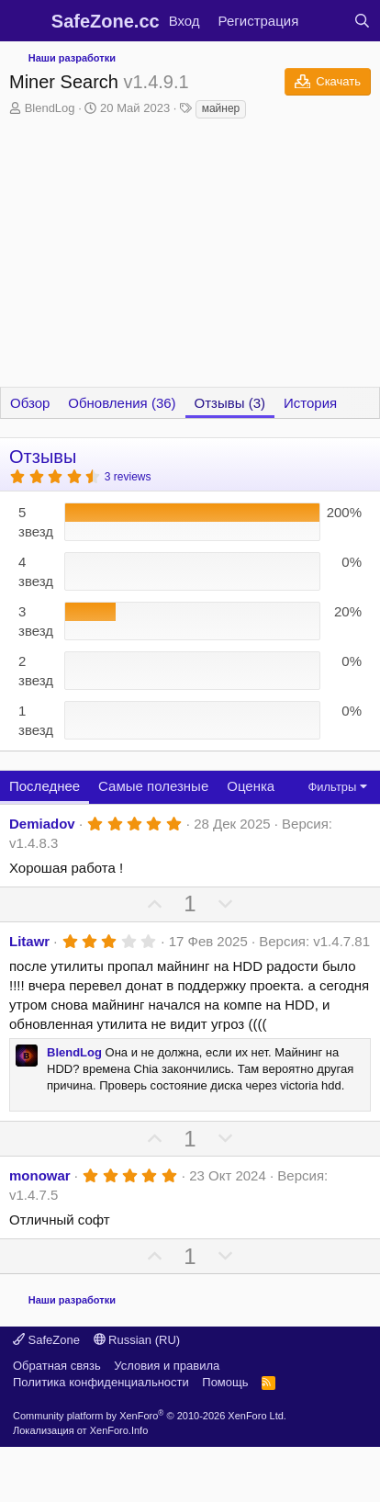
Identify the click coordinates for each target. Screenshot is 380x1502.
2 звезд (35, 670)
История (310, 403)
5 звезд (35, 521)
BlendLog (50, 108)
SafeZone (46, 1340)
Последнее (44, 786)
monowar (40, 1175)
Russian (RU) (137, 1340)
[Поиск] (362, 21)
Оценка (250, 786)
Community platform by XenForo (149, 1415)
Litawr (29, 941)
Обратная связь (57, 1365)
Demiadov (42, 823)
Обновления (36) (121, 403)
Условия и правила (166, 1365)
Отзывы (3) (230, 403)
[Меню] (25, 21)
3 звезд (35, 621)
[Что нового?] (325, 21)
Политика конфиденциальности (101, 1382)
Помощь (225, 1382)
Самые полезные (153, 786)
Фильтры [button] (331, 787)
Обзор (30, 403)
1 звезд (35, 720)
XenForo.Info (119, 1430)
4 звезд (35, 571)
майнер (221, 108)
